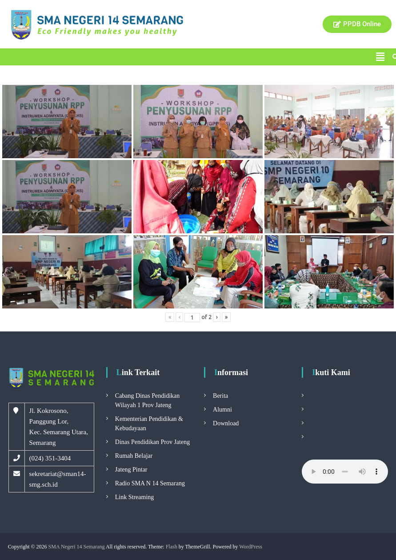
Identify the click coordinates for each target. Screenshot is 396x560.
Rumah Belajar (133, 455)
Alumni (222, 409)
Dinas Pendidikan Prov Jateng (152, 442)
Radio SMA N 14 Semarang (150, 483)
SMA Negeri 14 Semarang (76, 547)
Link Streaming (134, 497)
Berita (220, 395)
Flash (171, 547)
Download (226, 423)
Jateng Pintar (131, 469)
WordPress (250, 547)
